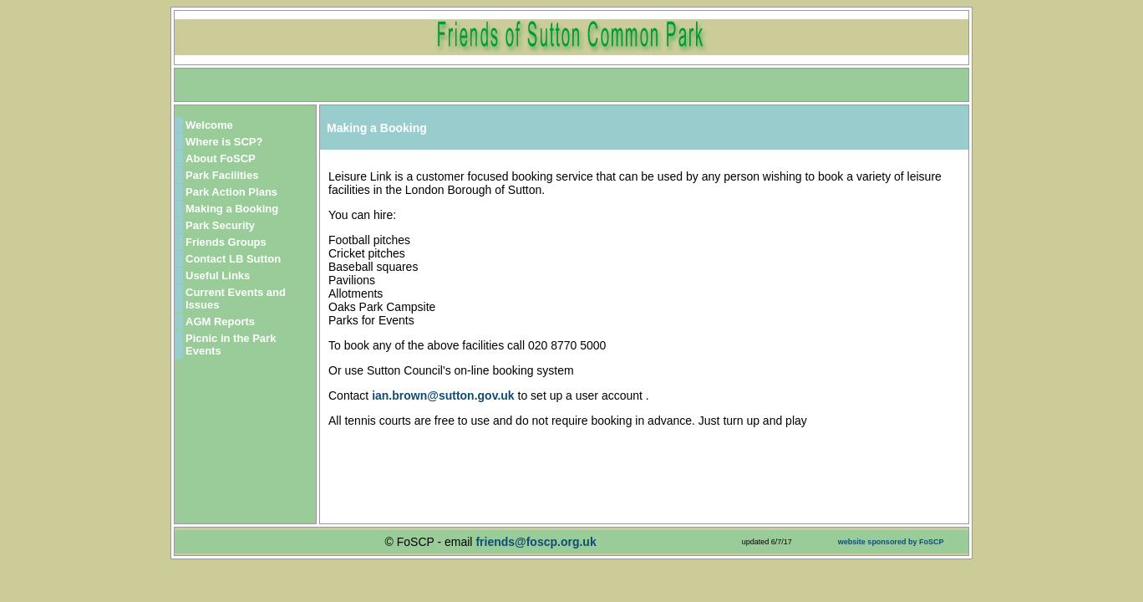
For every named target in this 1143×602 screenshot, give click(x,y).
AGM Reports (220, 321)
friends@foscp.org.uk (535, 541)
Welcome (209, 125)
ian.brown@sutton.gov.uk (444, 395)
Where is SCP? (223, 141)
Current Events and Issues (235, 298)
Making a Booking (231, 208)
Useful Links (217, 275)
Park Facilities (221, 175)
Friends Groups (226, 242)
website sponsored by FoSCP (891, 542)
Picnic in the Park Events (230, 344)
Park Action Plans (231, 192)
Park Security (220, 225)
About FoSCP (220, 158)
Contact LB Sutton (233, 259)
